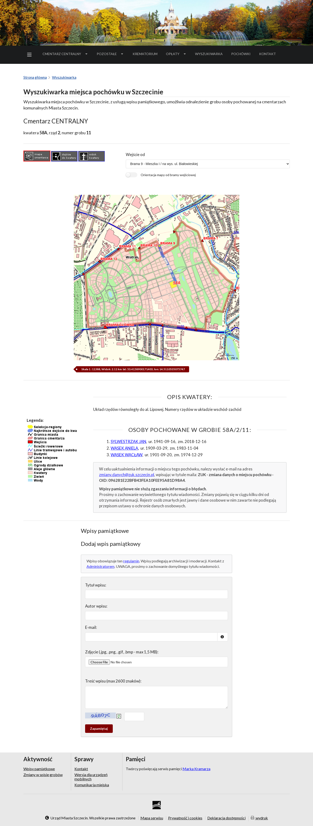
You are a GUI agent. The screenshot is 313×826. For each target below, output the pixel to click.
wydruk (259, 818)
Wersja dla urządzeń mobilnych (91, 776)
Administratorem (100, 566)
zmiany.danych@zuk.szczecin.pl (126, 474)
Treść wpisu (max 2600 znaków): (113, 680)
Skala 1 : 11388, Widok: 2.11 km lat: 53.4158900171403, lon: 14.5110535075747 (133, 369)
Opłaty (176, 54)
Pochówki (242, 54)
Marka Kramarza (196, 768)
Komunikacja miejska (91, 785)
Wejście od (135, 154)
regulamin (131, 561)
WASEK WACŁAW (126, 454)
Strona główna (35, 77)
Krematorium (145, 54)
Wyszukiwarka (209, 54)
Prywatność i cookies (185, 818)
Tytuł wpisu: (95, 585)
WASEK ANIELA (124, 448)
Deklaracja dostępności (226, 818)
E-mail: (91, 627)
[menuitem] (30, 55)
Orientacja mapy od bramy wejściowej (168, 175)
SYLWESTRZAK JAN (128, 441)
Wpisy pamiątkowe (39, 769)
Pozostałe (110, 54)
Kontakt (267, 54)
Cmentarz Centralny (65, 54)
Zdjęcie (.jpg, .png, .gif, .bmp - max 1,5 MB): (121, 651)
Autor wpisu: (96, 606)
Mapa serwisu (151, 818)
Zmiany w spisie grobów (43, 774)
